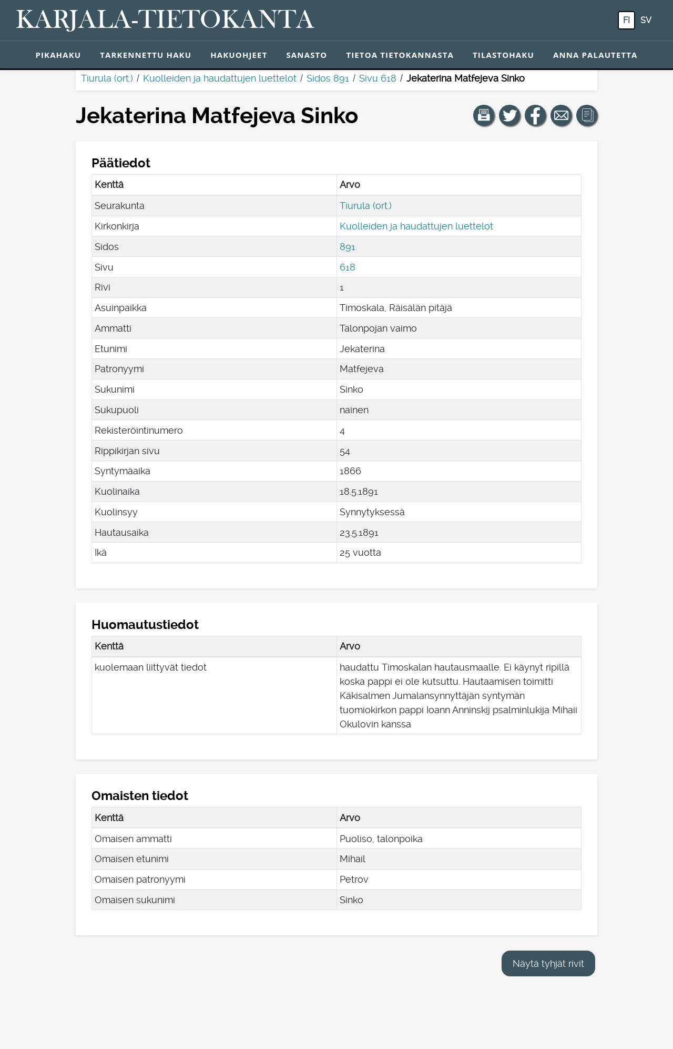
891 (347, 246)
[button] (483, 115)
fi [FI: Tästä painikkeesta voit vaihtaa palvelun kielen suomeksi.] (626, 20)
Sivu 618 (377, 78)
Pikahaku (58, 54)
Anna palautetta (595, 54)
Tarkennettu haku (145, 54)
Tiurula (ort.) (107, 78)
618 (347, 267)
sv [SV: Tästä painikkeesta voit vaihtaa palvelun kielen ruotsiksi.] (645, 20)
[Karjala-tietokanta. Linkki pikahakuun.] (165, 20)
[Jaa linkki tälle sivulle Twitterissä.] (509, 115)
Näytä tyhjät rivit (548, 963)
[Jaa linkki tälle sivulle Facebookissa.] (535, 115)
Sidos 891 (328, 78)
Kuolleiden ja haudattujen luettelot (220, 78)
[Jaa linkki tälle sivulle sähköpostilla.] (561, 115)
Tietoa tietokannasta (400, 54)
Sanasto (306, 54)
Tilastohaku (503, 54)
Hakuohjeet (238, 54)
